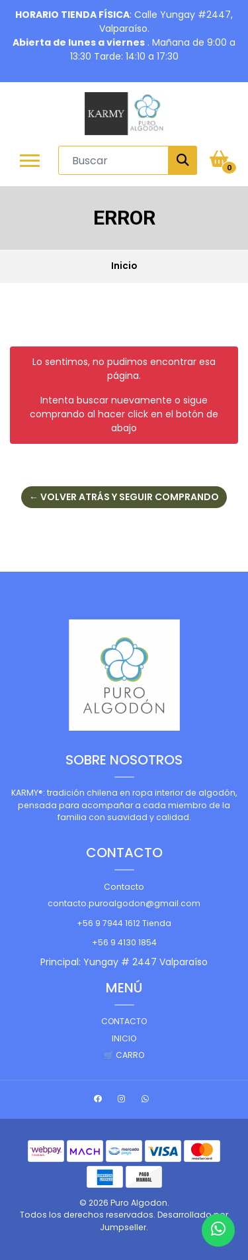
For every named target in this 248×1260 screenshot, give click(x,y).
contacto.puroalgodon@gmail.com (124, 903)
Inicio (124, 1038)
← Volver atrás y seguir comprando (124, 496)
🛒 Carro (124, 1055)
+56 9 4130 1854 (124, 942)
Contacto (124, 886)
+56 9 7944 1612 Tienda (124, 923)
